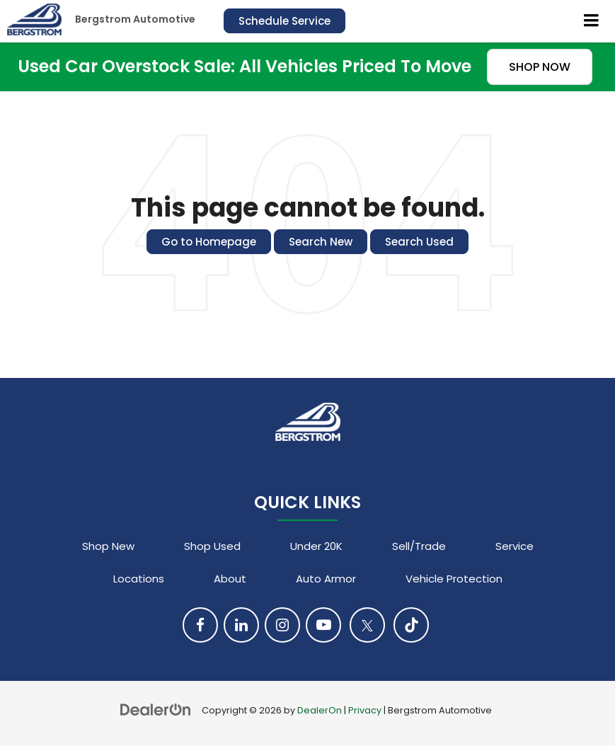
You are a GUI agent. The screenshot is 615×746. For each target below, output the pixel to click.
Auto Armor (326, 578)
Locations (138, 578)
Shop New (108, 546)
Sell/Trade (419, 546)
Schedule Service (284, 20)
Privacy (364, 710)
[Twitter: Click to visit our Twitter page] (367, 625)
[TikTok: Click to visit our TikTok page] (411, 625)
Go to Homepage (208, 241)
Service (514, 546)
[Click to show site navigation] (591, 21)
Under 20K (316, 546)
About (230, 578)
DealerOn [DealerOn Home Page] (319, 710)
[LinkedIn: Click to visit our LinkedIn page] (241, 625)
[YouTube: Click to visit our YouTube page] (323, 625)
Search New (320, 241)
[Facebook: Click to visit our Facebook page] (200, 625)
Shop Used (212, 546)
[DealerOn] (156, 709)
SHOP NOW (539, 67)
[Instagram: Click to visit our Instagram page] (282, 625)
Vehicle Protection (454, 578)
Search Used (419, 241)
